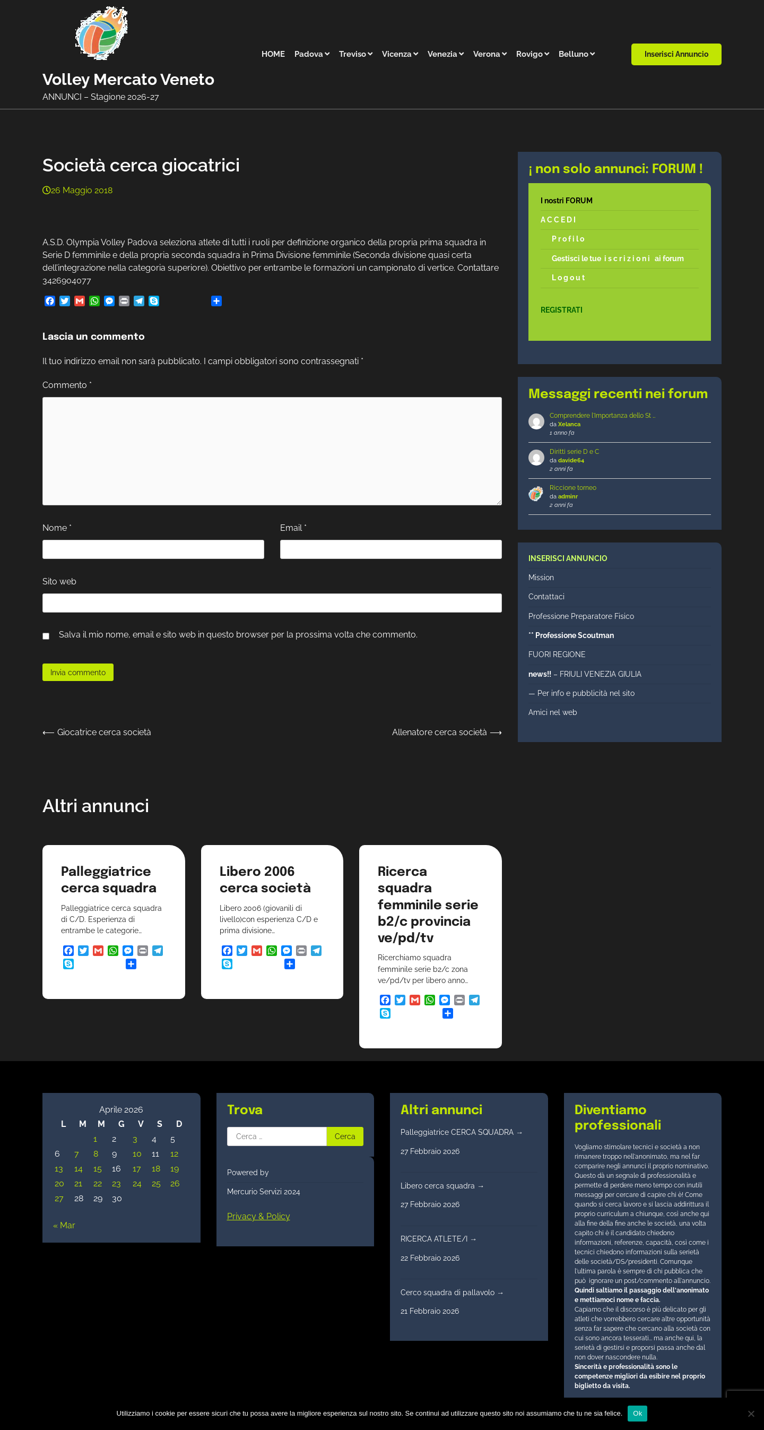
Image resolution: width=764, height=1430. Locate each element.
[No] (750, 1413)
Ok (637, 1413)
